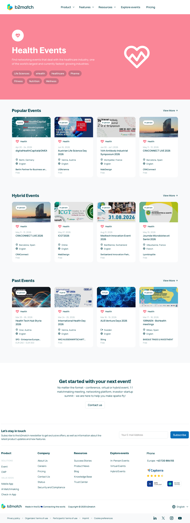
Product (68, 7)
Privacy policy (13, 518)
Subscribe (179, 435)
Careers (42, 466)
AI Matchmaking (10, 489)
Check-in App (8, 494)
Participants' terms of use (65, 518)
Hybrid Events (117, 471)
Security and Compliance (51, 487)
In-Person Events (119, 460)
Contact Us (44, 476)
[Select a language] (180, 507)
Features (86, 7)
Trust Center (81, 482)
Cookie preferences (103, 518)
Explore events (130, 7)
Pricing (150, 7)
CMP (3, 472)
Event (4, 466)
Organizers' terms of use (36, 518)
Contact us (95, 405)
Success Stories (83, 460)
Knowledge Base (83, 476)
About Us (43, 460)
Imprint (85, 518)
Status (41, 482)
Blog (76, 471)
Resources (107, 7)
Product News (81, 466)
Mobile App (7, 483)
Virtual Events (118, 466)
